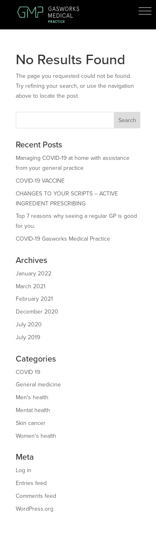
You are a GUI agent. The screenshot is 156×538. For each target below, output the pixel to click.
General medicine (38, 384)
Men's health (32, 397)
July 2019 (28, 337)
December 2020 (37, 311)
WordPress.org (34, 508)
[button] (145, 11)
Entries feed (31, 483)
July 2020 (29, 324)
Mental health (33, 410)
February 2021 (34, 298)
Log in (23, 470)
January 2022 (33, 273)
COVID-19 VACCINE (40, 180)
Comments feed (36, 495)
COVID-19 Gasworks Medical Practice (63, 238)
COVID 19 (28, 372)
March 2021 (31, 286)
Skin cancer (31, 423)
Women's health (36, 435)
